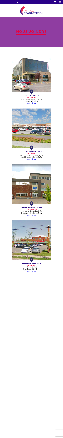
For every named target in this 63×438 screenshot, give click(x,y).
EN (17, 2)
